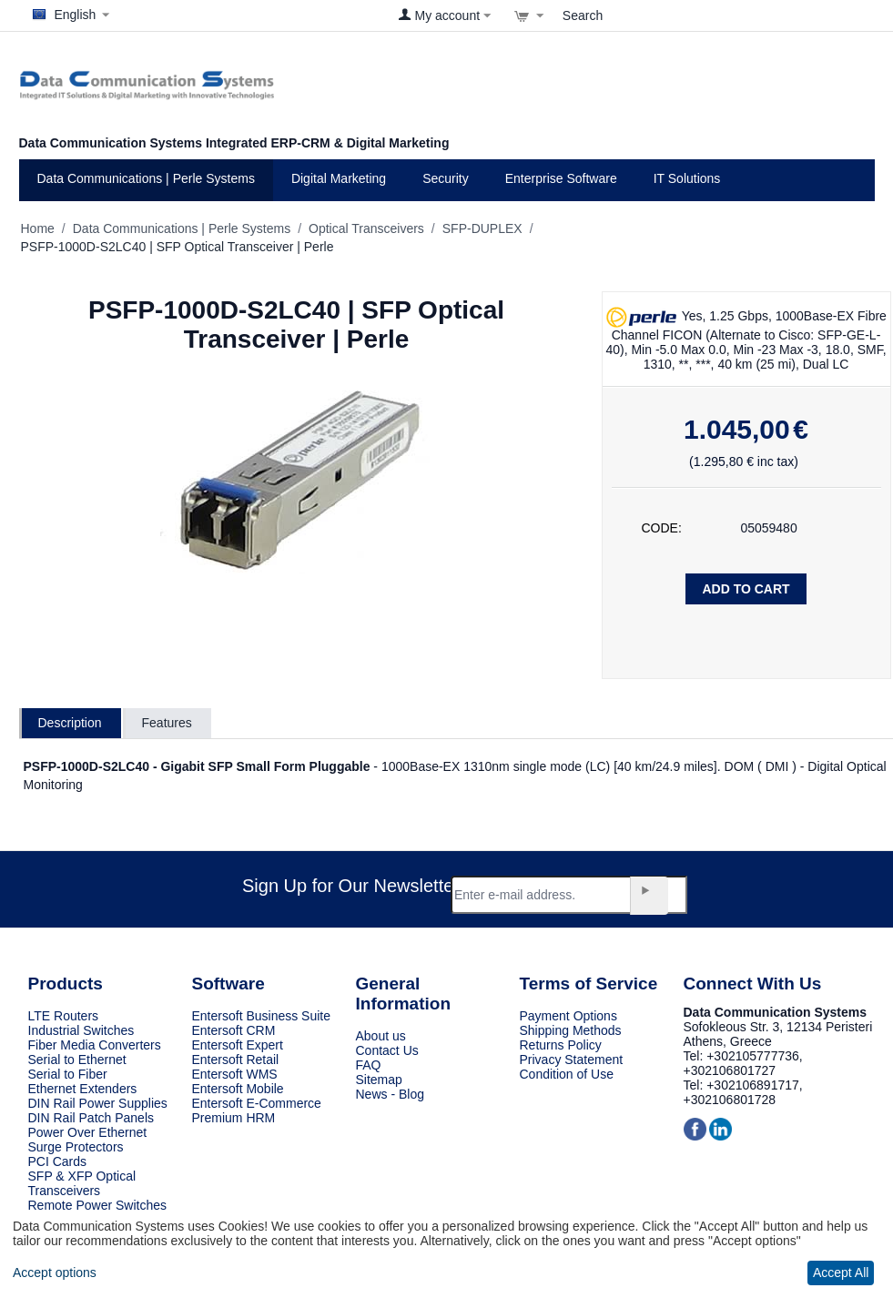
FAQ (368, 1065)
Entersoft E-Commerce (256, 1103)
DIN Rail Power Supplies (97, 1103)
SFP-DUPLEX (482, 228)
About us (381, 1036)
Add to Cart (745, 589)
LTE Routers (63, 1016)
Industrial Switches (81, 1030)
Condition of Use (567, 1074)
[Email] (569, 895)
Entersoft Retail (235, 1059)
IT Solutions (687, 178)
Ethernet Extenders (82, 1088)
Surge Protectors (76, 1147)
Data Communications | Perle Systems (146, 178)
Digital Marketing (338, 178)
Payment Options (568, 1016)
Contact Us (387, 1050)
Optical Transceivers (366, 228)
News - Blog (390, 1094)
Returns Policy (561, 1045)
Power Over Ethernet (87, 1132)
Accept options (54, 1272)
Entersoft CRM (234, 1030)
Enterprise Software (561, 178)
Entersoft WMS (235, 1074)
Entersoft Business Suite (261, 1016)
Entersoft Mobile (238, 1088)
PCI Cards (57, 1161)
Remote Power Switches (97, 1205)
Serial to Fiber (67, 1074)
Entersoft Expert (237, 1045)
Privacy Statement (572, 1059)
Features (167, 722)
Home (38, 228)
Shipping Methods (571, 1030)
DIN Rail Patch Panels (91, 1117)
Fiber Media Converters (94, 1045)
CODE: (662, 528)
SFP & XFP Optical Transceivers (82, 1183)
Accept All (840, 1272)
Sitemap (379, 1079)
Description (70, 722)
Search (583, 15)
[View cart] (528, 15)
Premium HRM (234, 1117)
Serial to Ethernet (77, 1059)
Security (445, 178)
